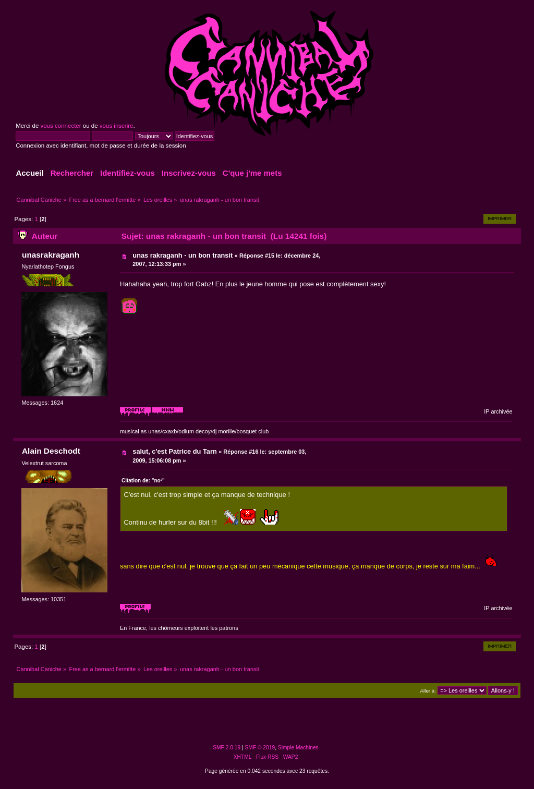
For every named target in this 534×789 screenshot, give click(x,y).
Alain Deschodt (51, 450)
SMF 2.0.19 (226, 747)
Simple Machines (298, 747)
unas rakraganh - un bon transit (182, 255)
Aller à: (428, 691)
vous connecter (60, 126)
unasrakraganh (50, 254)
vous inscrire (117, 126)
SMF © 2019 (260, 747)
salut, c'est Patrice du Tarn (174, 451)
